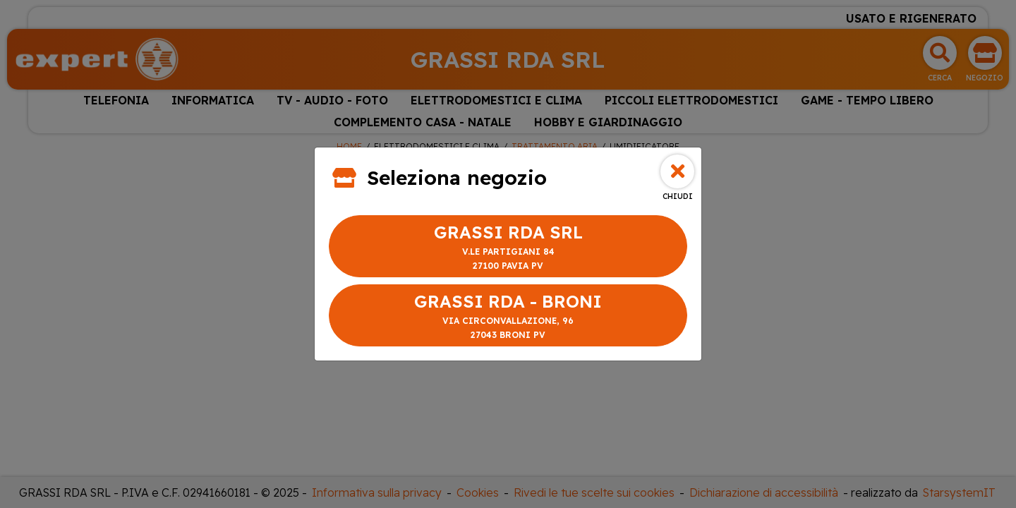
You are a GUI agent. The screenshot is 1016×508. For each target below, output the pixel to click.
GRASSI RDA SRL (508, 247)
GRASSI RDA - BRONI (508, 316)
